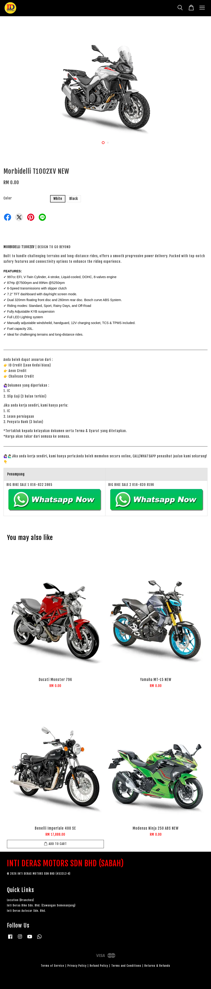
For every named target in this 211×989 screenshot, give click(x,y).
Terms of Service (52, 965)
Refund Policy (99, 965)
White (57, 199)
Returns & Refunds (157, 965)
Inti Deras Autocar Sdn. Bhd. (26, 910)
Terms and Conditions (126, 965)
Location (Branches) (20, 900)
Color (7, 198)
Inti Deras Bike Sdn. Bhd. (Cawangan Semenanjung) (41, 905)
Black (73, 199)
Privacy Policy (76, 965)
